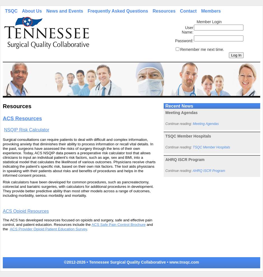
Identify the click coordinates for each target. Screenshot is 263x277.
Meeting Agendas (206, 124)
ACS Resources (22, 118)
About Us (32, 11)
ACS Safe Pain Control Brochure (118, 224)
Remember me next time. (202, 49)
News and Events (64, 11)
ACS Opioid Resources (26, 211)
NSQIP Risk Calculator (26, 129)
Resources (164, 11)
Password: (184, 41)
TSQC (11, 11)
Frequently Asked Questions (118, 11)
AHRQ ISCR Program (209, 171)
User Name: (187, 29)
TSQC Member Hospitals (211, 147)
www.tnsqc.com (184, 262)
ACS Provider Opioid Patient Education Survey (48, 229)
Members (211, 11)
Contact (188, 11)
